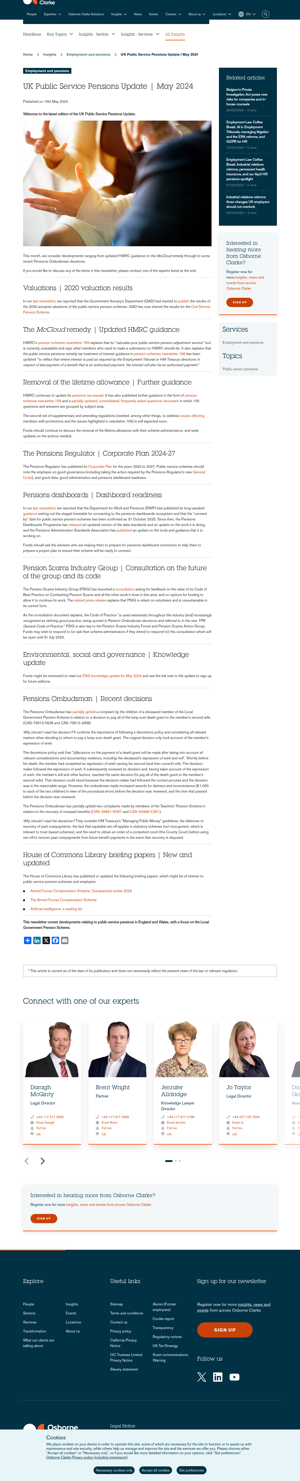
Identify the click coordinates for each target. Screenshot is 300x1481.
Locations (73, 1322)
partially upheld (84, 712)
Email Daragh (45, 1122)
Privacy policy (120, 1331)
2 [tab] (176, 1161)
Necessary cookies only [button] (114, 1470)
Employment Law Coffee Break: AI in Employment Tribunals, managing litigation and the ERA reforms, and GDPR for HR (247, 131)
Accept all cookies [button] (156, 1470)
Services (29, 1322)
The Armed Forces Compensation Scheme (63, 900)
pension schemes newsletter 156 (159, 354)
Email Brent (109, 1122)
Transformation (34, 1331)
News (138, 14)
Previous (26, 1161)
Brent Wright (113, 1088)
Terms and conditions (126, 1313)
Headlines (32, 34)
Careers (171, 14)
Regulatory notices (167, 1337)
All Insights (175, 34)
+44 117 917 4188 (180, 1117)
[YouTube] (234, 1377)
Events (153, 14)
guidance (30, 513)
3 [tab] (180, 1161)
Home (28, 54)
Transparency (163, 1328)
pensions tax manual (87, 395)
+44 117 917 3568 (50, 1117)
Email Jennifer (176, 1122)
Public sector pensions (240, 369)
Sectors (29, 1313)
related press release (90, 600)
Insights (116, 14)
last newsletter (44, 301)
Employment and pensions (88, 54)
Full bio (41, 1128)
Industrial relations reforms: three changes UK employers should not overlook (247, 202)
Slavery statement (124, 1369)
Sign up (240, 302)
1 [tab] (169, 1161)
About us (194, 14)
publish (183, 301)
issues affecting (192, 416)
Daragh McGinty (42, 1091)
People (31, 14)
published (124, 530)
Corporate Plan (100, 466)
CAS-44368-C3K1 (145, 811)
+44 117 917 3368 (115, 1117)
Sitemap (116, 1304)
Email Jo (238, 1122)
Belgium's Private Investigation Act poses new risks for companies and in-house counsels (246, 97)
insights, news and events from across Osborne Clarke (245, 283)
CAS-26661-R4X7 (107, 811)
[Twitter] (201, 1377)
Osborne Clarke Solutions (86, 14)
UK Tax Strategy (165, 1346)
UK (38, 1134)
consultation (124, 589)
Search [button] (265, 14)
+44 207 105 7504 (246, 1117)
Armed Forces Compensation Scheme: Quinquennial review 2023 (81, 891)
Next (42, 1161)
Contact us (118, 1322)
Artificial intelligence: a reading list (56, 909)
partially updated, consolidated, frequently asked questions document (125, 401)
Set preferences (191, 1470)
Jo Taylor (239, 1088)
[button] (222, 14)
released (75, 525)
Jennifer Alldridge (174, 1091)
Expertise (50, 14)
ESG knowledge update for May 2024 (112, 676)
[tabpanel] (52, 1082)
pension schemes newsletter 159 (63, 343)
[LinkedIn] (217, 1377)
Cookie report (163, 1319)
